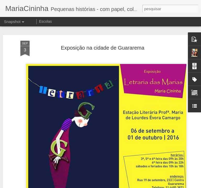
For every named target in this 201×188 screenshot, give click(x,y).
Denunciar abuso (139, 185)
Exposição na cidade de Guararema (102, 34)
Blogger (121, 185)
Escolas (45, 21)
